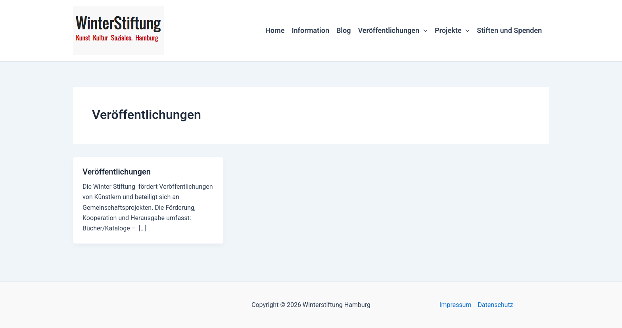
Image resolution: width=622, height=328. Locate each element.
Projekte (452, 30)
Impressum (456, 305)
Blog (343, 30)
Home (274, 30)
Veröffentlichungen (392, 30)
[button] (423, 30)
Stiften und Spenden (509, 30)
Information (310, 30)
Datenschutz (495, 305)
